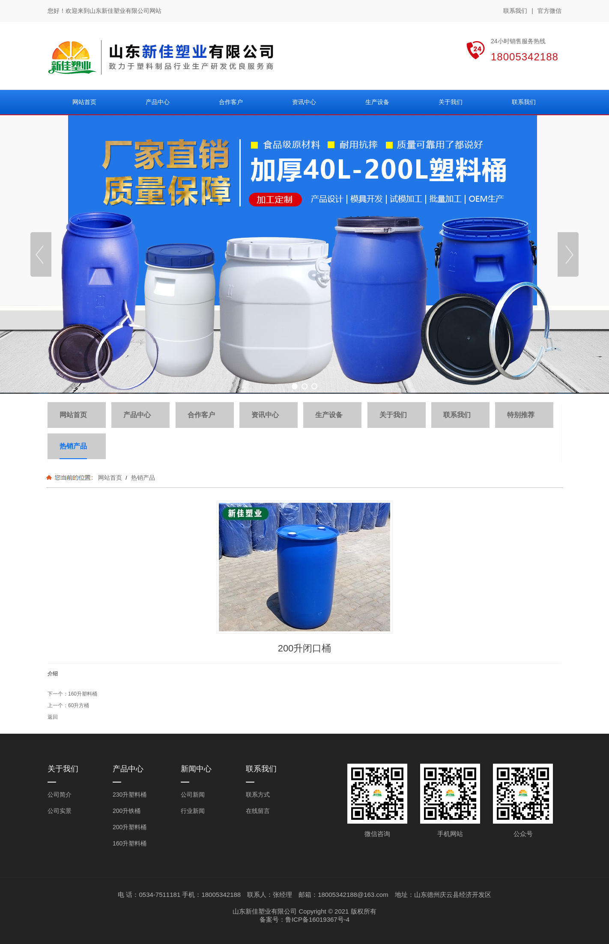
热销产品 (142, 477)
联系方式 (258, 794)
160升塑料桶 (82, 694)
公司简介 (60, 794)
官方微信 (549, 11)
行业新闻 (193, 810)
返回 (53, 717)
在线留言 (258, 810)
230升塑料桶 (129, 794)
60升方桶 (78, 705)
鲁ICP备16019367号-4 (317, 919)
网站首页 (110, 477)
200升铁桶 (126, 810)
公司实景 (60, 810)
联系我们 (515, 10)
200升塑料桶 (129, 827)
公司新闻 (193, 794)
